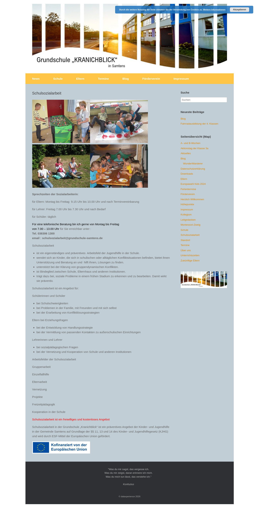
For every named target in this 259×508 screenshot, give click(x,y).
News (36, 78)
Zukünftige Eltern (190, 260)
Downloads (187, 173)
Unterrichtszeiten (190, 255)
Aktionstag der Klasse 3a (194, 148)
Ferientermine (188, 189)
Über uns (186, 250)
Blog (125, 78)
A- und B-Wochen (190, 143)
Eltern (80, 78)
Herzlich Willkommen (192, 199)
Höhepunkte (187, 204)
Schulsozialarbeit (190, 234)
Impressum (181, 78)
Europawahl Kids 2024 (193, 183)
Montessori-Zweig (191, 224)
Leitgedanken (188, 219)
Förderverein (151, 78)
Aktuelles (186, 153)
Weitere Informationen (214, 9)
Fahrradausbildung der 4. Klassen (199, 123)
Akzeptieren (239, 9)
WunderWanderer (193, 163)
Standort (185, 240)
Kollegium (186, 214)
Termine (103, 78)
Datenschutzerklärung (193, 168)
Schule (58, 78)
